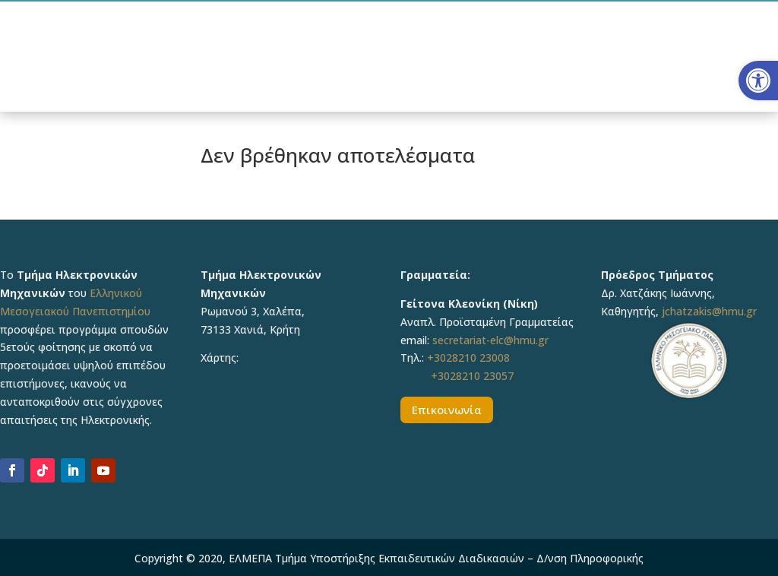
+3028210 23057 (472, 376)
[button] (758, 80)
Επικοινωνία (447, 409)
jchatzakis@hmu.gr (709, 311)
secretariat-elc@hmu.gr (490, 340)
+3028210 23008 (468, 357)
